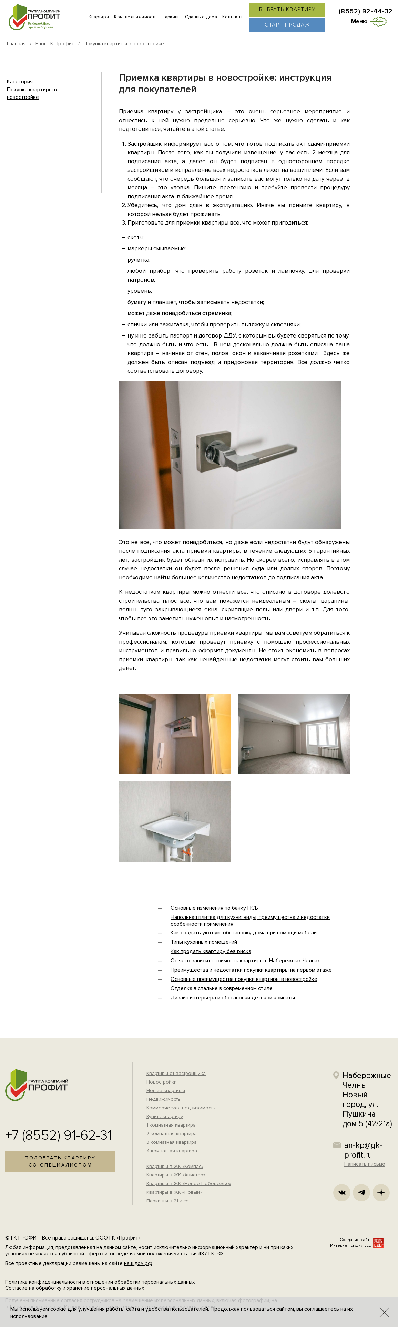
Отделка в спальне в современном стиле (222, 988)
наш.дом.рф (138, 1263)
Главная (16, 44)
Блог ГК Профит (54, 44)
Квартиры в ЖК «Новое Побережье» (188, 1183)
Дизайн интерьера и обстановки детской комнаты (233, 997)
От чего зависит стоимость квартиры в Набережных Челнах (245, 960)
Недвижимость (163, 1099)
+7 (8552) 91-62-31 (58, 1135)
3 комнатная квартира (171, 1142)
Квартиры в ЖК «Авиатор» (175, 1175)
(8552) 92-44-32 (366, 11)
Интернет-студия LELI (351, 1245)
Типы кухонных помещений (204, 942)
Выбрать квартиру (287, 9)
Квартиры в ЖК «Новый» (174, 1192)
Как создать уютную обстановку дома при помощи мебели (244, 932)
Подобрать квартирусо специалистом (60, 1161)
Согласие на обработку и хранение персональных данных (74, 1288)
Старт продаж (287, 25)
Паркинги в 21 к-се (167, 1201)
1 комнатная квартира (171, 1125)
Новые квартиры (165, 1090)
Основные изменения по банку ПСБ (214, 907)
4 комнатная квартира (171, 1151)
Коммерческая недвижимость (180, 1108)
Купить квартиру (164, 1116)
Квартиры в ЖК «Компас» (174, 1166)
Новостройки (161, 1082)
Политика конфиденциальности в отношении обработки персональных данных (100, 1282)
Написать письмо (364, 1164)
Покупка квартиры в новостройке (124, 44)
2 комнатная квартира (171, 1134)
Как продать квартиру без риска (211, 951)
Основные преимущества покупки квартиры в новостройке (244, 979)
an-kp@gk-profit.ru (363, 1150)
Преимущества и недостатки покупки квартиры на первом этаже (251, 969)
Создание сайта (356, 1239)
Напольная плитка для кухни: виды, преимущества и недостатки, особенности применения (251, 920)
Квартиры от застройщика (176, 1073)
